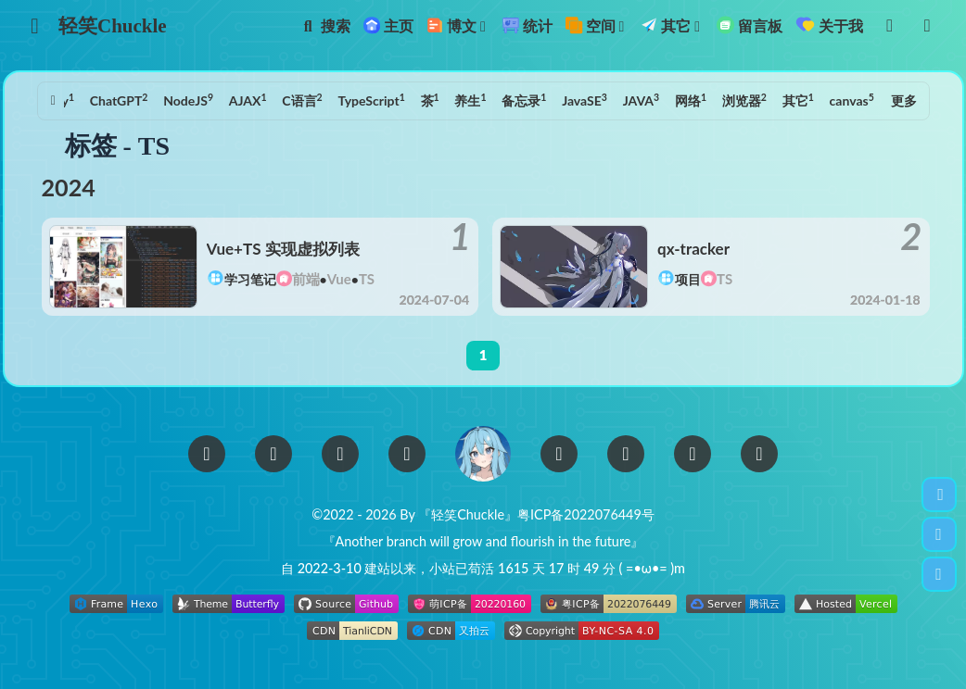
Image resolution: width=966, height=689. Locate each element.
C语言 (266, 100)
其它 (763, 100)
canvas (816, 100)
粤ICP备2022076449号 (586, 514)
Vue (339, 278)
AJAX (213, 100)
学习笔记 (250, 279)
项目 (688, 279)
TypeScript (335, 100)
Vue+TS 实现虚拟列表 (283, 248)
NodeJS (153, 100)
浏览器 (709, 100)
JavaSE (549, 100)
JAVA (606, 100)
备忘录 (488, 100)
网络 (655, 100)
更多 (904, 100)
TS (865, 100)
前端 (306, 278)
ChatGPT (84, 100)
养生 (435, 100)
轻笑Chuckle (112, 26)
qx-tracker (693, 248)
